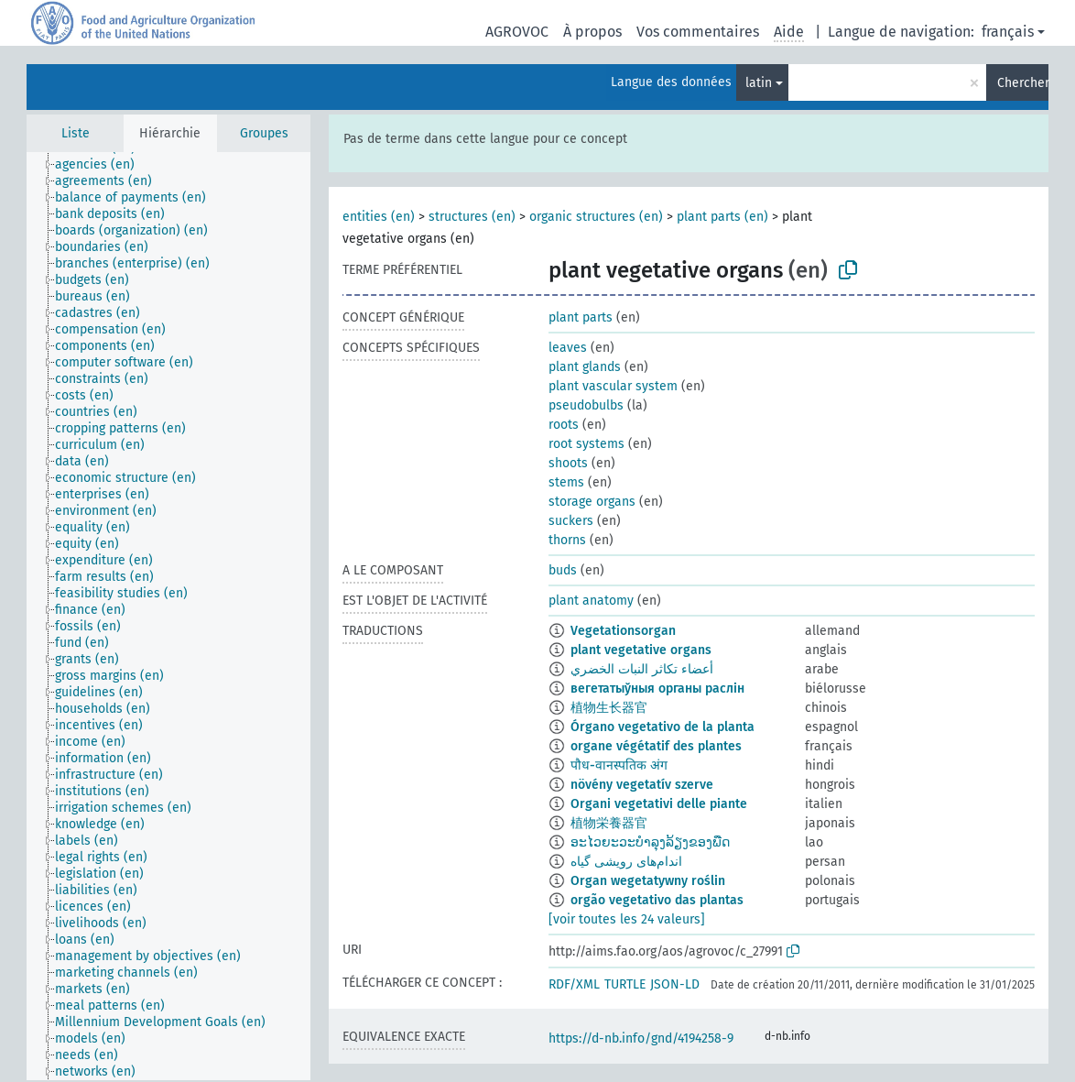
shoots (568, 463)
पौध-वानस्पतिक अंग (619, 765)
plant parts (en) (722, 216)
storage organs (591, 501)
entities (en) (378, 216)
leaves (567, 347)
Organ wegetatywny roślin (647, 881)
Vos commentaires (697, 31)
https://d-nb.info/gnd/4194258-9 (640, 1038)
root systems (586, 444)
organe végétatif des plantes (656, 746)
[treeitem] (102, 165)
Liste (75, 133)
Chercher (1022, 83)
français (1008, 31)
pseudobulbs (586, 405)
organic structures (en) (596, 216)
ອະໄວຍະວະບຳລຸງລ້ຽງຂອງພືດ (650, 842)
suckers (570, 521)
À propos (592, 31)
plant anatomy (591, 600)
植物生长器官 (608, 708)
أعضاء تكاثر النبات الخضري (641, 669)
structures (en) (472, 216)
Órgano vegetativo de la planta (662, 727)
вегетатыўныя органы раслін (657, 688)
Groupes (264, 133)
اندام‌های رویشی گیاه (626, 861)
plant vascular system (613, 386)
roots (563, 424)
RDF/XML (574, 984)
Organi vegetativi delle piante (658, 804)
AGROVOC (516, 31)
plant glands (584, 367)
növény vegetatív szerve (641, 784)
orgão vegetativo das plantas (657, 900)
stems (566, 482)
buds (562, 570)
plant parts (580, 317)
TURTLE (625, 984)
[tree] (168, 616)
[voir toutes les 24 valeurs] (626, 919)
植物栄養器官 (608, 823)
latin (758, 83)
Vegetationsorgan (623, 631)
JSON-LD (675, 984)
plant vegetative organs (640, 650)
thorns (567, 540)
